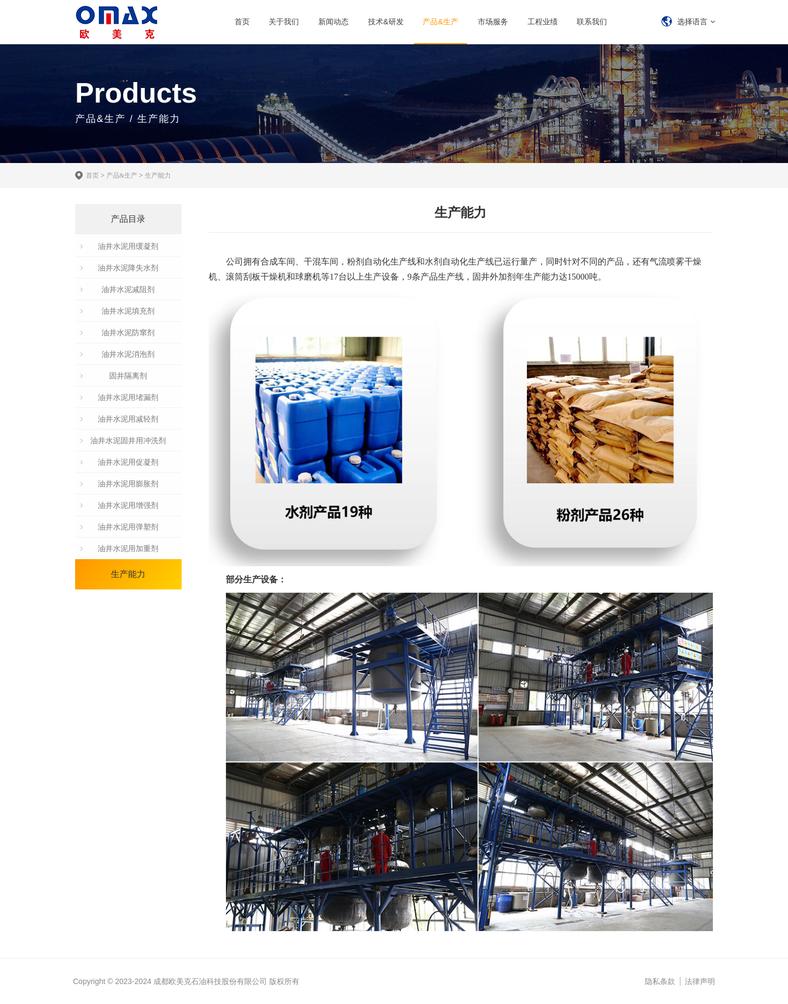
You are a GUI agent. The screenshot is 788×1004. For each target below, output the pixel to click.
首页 (242, 21)
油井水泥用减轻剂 (128, 419)
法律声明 (700, 981)
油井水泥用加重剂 (128, 548)
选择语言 (692, 21)
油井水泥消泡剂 (128, 354)
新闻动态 (333, 21)
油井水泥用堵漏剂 (128, 397)
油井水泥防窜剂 (128, 332)
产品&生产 (440, 21)
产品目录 (128, 218)
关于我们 (284, 21)
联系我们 (592, 21)
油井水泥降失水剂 (128, 267)
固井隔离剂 (128, 375)
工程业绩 (542, 21)
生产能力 (158, 175)
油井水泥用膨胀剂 (128, 483)
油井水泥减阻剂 (128, 289)
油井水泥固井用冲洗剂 (128, 440)
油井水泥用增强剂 (128, 505)
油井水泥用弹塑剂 (128, 527)
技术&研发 (385, 21)
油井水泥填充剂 (128, 311)
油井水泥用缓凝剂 (128, 246)
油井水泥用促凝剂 (128, 462)
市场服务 (493, 21)
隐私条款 (660, 981)
